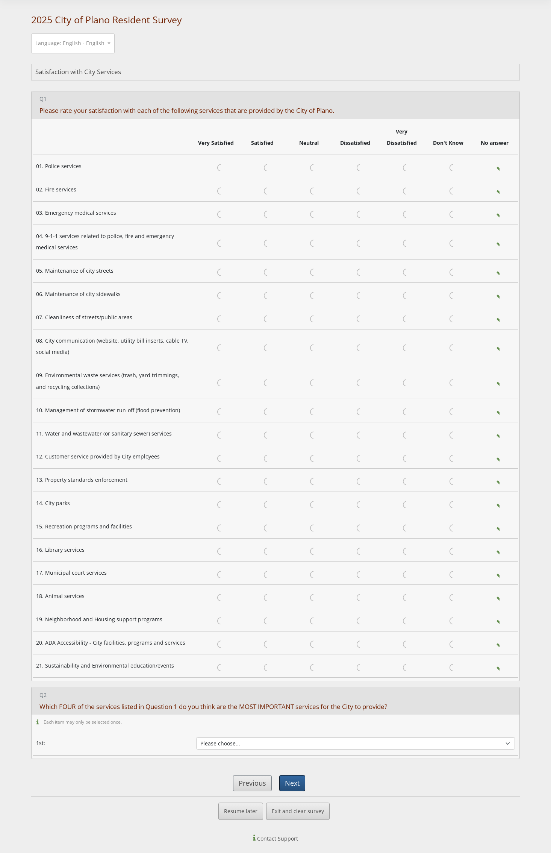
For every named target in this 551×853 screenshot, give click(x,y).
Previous (252, 783)
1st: (40, 743)
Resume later (240, 811)
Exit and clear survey (298, 811)
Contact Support (277, 838)
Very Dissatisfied (401, 166)
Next (292, 783)
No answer (495, 166)
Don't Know (448, 166)
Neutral (308, 166)
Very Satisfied (216, 166)
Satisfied (262, 166)
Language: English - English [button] (70, 43)
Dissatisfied (355, 166)
